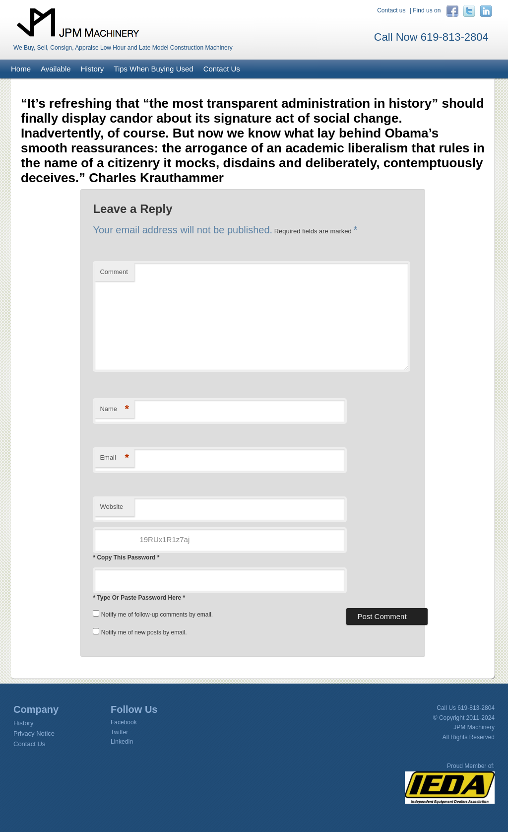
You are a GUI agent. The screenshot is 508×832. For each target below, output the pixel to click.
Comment (113, 272)
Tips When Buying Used (153, 69)
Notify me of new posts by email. (144, 632)
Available (56, 69)
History (92, 69)
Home (21, 69)
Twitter (119, 732)
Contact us (391, 10)
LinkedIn (122, 741)
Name (114, 409)
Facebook (124, 722)
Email (114, 458)
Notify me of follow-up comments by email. (157, 614)
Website (111, 506)
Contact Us (221, 69)
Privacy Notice (34, 733)
